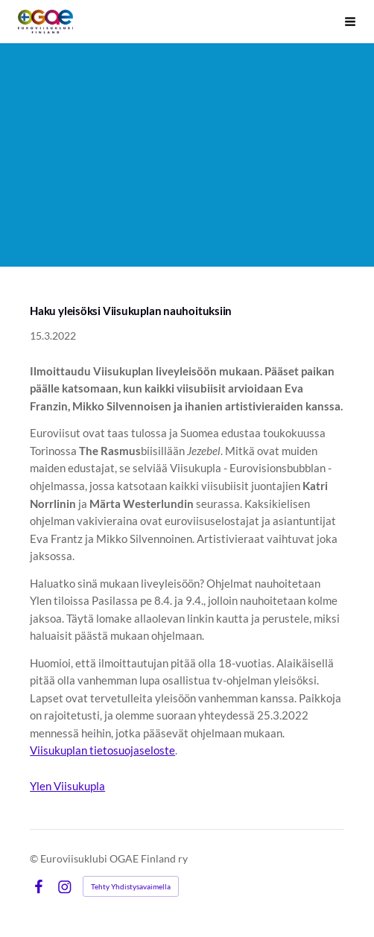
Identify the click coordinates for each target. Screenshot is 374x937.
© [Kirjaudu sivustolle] (35, 858)
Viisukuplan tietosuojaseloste (102, 750)
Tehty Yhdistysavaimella (131, 886)
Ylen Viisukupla (67, 786)
